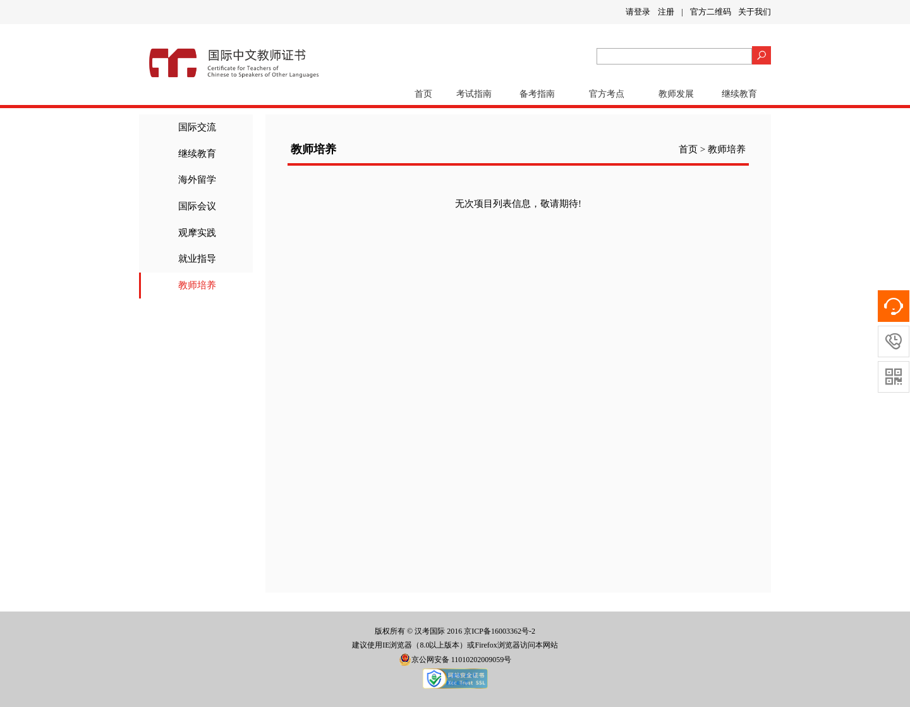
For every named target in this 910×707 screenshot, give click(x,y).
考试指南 (474, 94)
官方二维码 (710, 11)
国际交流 (197, 127)
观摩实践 (197, 233)
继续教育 (739, 94)
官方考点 (606, 94)
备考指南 (537, 94)
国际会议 (197, 206)
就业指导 (197, 259)
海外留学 (197, 180)
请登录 (638, 11)
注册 (666, 11)
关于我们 (754, 11)
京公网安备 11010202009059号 (455, 659)
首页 (423, 94)
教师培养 (197, 285)
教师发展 (676, 94)
